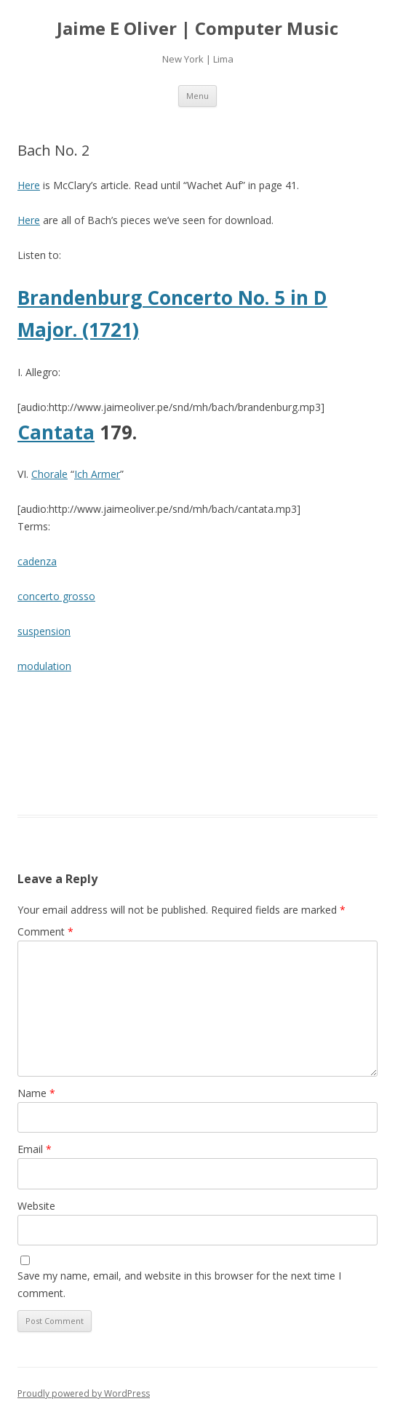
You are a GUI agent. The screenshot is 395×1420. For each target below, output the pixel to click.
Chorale (49, 474)
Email (34, 1149)
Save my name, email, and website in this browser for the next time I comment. (179, 1284)
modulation (44, 666)
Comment (45, 931)
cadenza (37, 561)
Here (28, 185)
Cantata (56, 432)
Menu (197, 95)
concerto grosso (56, 596)
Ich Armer (97, 474)
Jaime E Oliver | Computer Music (197, 28)
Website (36, 1206)
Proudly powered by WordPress (83, 1393)
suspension (44, 631)
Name (36, 1093)
